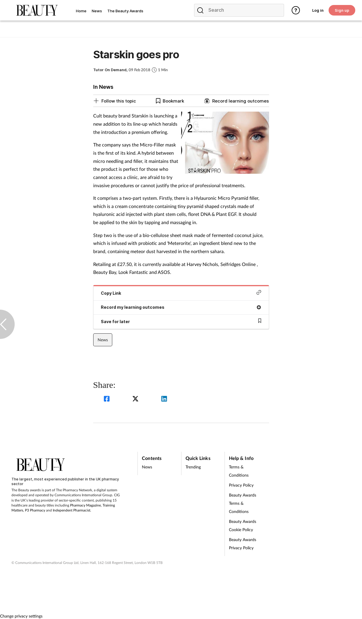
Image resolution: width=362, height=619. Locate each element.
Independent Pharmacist (71, 510)
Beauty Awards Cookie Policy (242, 525)
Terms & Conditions (239, 471)
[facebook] (107, 399)
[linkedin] (164, 399)
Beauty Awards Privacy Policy (242, 543)
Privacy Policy (241, 484)
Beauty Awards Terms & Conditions (242, 503)
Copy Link (181, 293)
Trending (193, 466)
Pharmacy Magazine (85, 505)
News (103, 339)
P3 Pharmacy (35, 510)
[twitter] (136, 399)
